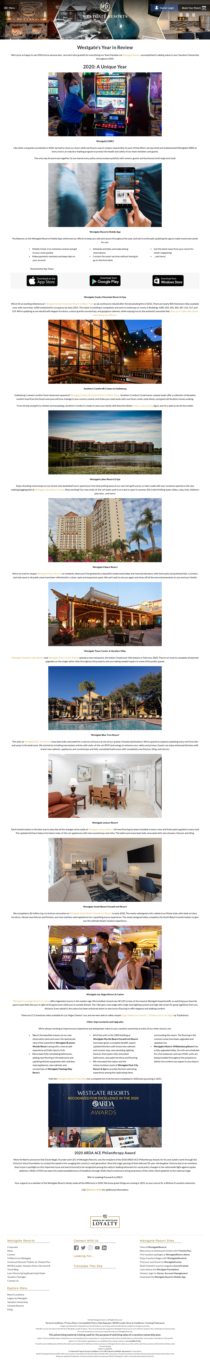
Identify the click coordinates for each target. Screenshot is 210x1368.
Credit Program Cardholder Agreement (116, 1351)
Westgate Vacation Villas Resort (28, 657)
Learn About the (159, 1269)
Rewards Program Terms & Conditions (85, 1351)
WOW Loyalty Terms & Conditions (128, 1323)
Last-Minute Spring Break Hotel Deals (26, 1273)
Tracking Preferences (154, 1323)
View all (153, 1247)
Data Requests (104, 1323)
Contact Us (13, 1280)
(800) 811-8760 (94, 1189)
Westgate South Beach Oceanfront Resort (91, 913)
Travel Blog (12, 1269)
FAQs (10, 1309)
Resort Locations (15, 1294)
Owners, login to (164, 1273)
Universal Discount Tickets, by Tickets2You (28, 1262)
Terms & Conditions (54, 1323)
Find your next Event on (161, 1262)
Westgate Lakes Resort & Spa (49, 489)
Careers (11, 1254)
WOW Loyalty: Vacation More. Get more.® (28, 1265)
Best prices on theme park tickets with (165, 1250)
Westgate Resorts (132, 55)
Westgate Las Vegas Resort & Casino (31, 1001)
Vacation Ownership (17, 1302)
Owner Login (164, 8)
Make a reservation (143, 405)
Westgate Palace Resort (49, 573)
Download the (163, 1276)
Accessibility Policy (88, 1323)
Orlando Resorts (15, 1305)
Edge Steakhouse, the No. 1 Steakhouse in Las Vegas (147, 1015)
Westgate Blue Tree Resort (37, 741)
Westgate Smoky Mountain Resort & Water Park (69, 303)
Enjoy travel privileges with (163, 1258)
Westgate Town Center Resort (63, 657)
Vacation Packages (16, 1276)
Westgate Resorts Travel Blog (72, 1078)
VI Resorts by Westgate (19, 1258)
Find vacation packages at (165, 1254)
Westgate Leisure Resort (100, 829)
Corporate (12, 1247)
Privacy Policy (71, 1323)
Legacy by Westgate (17, 1298)
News (10, 1250)
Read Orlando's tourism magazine (164, 1265)
